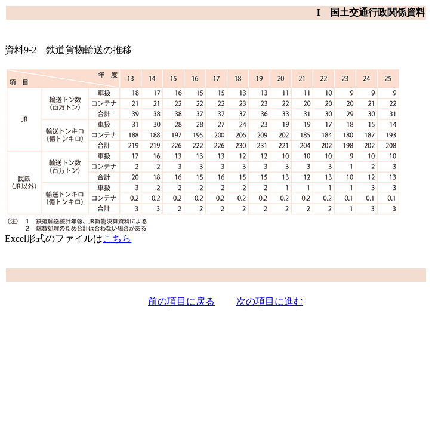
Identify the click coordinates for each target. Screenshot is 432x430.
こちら (117, 239)
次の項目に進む (269, 301)
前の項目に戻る (181, 301)
